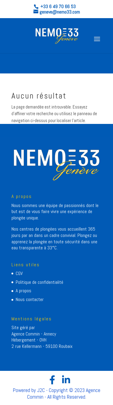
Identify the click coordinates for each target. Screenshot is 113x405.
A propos (23, 290)
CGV (19, 273)
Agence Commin (26, 334)
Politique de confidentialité (39, 282)
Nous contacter (30, 299)
